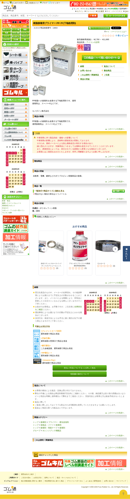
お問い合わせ (85, 71)
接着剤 (43, 422)
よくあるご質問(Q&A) (93, 481)
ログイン (80, 11)
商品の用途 (85, 79)
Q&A (126, 11)
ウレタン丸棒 (7, 213)
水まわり (5, 208)
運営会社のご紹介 (27, 474)
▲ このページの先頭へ (114, 129)
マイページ (90, 11)
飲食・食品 (6, 201)
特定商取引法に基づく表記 (54, 481)
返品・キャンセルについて (66, 478)
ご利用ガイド (32, 3)
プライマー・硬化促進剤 (58, 422)
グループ (36, 430)
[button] (44, 249)
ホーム (5, 3)
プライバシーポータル (75, 481)
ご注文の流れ (26, 478)
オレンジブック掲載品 (51, 430)
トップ (36, 422)
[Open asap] (123, 494)
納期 (82, 66)
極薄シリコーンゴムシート (11, 203)
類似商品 (107, 71)
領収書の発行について (79, 374)
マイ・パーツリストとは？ (115, 32)
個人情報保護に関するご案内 (31, 481)
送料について (49, 478)
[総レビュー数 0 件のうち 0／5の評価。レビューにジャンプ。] (115, 35)
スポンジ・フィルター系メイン (13, 210)
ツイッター (54, 3)
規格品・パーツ (47, 425)
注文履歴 (100, 11)
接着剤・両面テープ (49, 428)
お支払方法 (38, 478)
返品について (109, 66)
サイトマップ (121, 481)
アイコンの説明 (92, 42)
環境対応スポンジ (8, 206)
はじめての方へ (17, 3)
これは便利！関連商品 (89, 75)
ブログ (44, 3)
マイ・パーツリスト (114, 11)
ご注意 (106, 75)
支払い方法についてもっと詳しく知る (80, 368)
